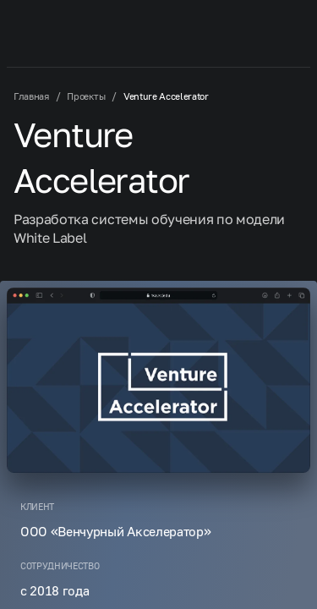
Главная (31, 96)
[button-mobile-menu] (280, 31)
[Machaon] (63, 31)
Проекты (86, 96)
